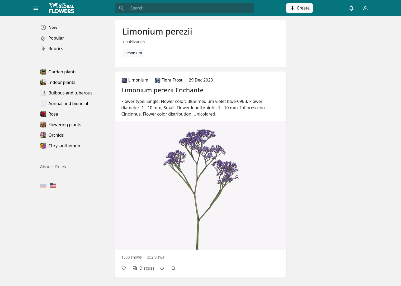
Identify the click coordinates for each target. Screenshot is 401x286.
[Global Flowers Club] (63, 8)
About (46, 167)
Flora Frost (168, 80)
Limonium (133, 52)
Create (299, 8)
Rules (60, 167)
